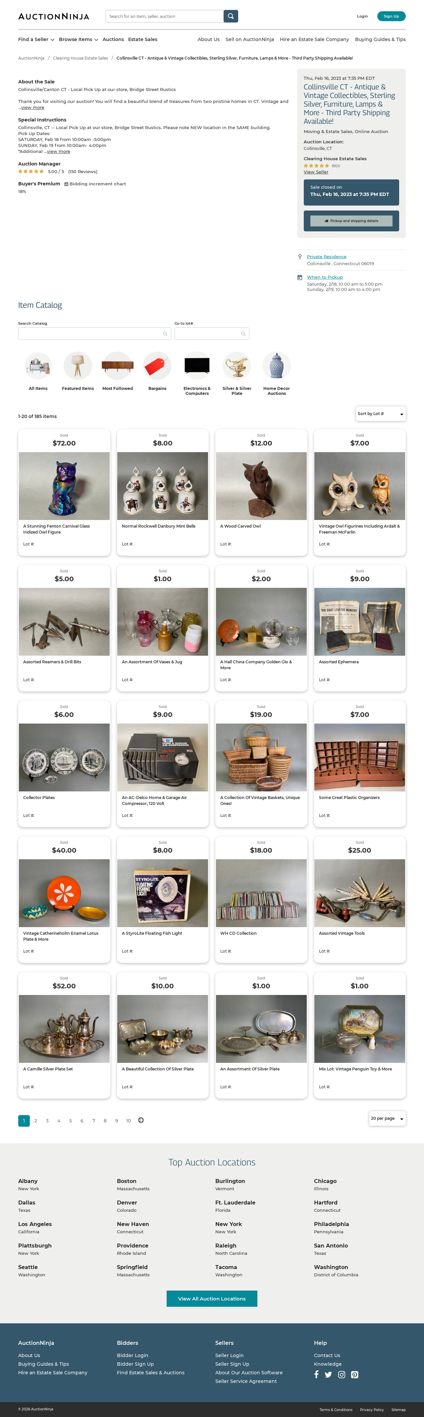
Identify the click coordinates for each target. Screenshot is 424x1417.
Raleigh (226, 1246)
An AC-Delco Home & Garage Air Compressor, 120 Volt (154, 800)
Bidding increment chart (95, 183)
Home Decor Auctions (276, 391)
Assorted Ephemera (339, 661)
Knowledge (328, 1364)
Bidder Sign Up (135, 1364)
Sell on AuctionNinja (250, 39)
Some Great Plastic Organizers (349, 797)
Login (362, 16)
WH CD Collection (238, 933)
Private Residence (326, 256)
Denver (127, 1203)
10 (128, 1121)
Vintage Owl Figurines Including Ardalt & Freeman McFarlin (359, 529)
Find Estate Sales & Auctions (151, 1373)
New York (228, 1224)
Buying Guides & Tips (380, 39)
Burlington (230, 1181)
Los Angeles (35, 1224)
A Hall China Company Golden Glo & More (256, 664)
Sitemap (399, 1410)
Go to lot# (184, 323)
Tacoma (226, 1267)
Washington (331, 1267)
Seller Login (229, 1355)
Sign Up (391, 16)
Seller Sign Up (232, 1364)
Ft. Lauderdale (235, 1203)
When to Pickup (325, 277)
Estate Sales (142, 39)
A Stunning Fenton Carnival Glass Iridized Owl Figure (56, 529)
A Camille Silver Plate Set (48, 1068)
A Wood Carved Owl (240, 526)
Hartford (326, 1203)
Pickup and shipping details (351, 221)
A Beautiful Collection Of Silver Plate (158, 1068)
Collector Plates (39, 797)
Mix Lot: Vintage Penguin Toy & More (355, 1068)
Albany (28, 1181)
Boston (126, 1181)
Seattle (28, 1267)
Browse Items (78, 39)
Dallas (26, 1203)
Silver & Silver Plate (237, 391)
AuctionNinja (31, 58)
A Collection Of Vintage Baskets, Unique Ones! (260, 800)
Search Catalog (32, 323)
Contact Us (327, 1355)
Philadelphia (331, 1224)
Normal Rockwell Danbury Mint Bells (158, 526)
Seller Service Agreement (246, 1381)
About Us (209, 39)
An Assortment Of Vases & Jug (152, 661)
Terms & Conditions (336, 1410)
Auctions (113, 39)
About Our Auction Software (249, 1373)
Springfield (132, 1267)
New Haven (133, 1224)
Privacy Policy (372, 1410)
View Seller (316, 171)
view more (32, 107)
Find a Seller (36, 39)
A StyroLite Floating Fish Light (152, 933)
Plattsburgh (35, 1246)
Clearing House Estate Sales (80, 58)
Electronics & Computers (197, 391)
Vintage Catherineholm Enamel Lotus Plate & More (60, 936)
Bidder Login (132, 1355)
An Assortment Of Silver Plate (250, 1068)
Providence (132, 1246)
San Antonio (331, 1246)
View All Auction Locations (212, 1299)
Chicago (325, 1181)
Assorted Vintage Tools (342, 933)
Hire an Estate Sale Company (314, 39)
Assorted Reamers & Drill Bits (52, 661)
